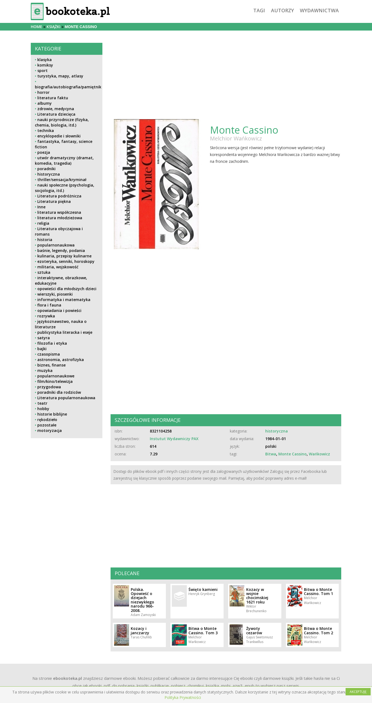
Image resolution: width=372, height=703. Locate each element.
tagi (259, 10)
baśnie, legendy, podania (61, 250)
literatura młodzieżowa (59, 217)
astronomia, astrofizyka (60, 359)
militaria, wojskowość (57, 266)
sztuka (43, 272)
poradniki (46, 168)
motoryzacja (49, 430)
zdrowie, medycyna (55, 108)
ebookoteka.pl (67, 678)
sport (42, 70)
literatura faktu (52, 97)
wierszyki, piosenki (55, 294)
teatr (42, 403)
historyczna (48, 174)
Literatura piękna (54, 201)
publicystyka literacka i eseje (64, 332)
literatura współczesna (59, 212)
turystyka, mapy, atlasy (60, 76)
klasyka (44, 59)
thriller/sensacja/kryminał (61, 179)
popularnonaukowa (56, 245)
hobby (43, 408)
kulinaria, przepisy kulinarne (64, 256)
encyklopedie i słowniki (59, 136)
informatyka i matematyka (63, 299)
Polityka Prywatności (182, 697)
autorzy (282, 10)
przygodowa (49, 386)
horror (43, 92)
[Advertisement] (66, 480)
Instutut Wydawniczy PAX (174, 438)
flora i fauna (49, 305)
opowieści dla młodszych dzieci (66, 288)
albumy (44, 103)
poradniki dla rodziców (59, 392)
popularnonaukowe (55, 375)
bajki (42, 348)
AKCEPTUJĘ (358, 691)
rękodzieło (47, 419)
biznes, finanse (51, 365)
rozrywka (46, 316)
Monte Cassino (292, 453)
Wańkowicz (319, 453)
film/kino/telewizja (55, 381)
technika (45, 130)
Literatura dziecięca (56, 114)
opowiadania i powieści (59, 310)
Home (36, 26)
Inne (41, 206)
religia (43, 223)
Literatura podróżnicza (59, 196)
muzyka (45, 370)
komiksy (45, 65)
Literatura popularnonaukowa (66, 397)
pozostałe (46, 425)
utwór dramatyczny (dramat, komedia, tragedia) (64, 160)
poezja (43, 152)
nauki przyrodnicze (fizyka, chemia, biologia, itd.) (62, 122)
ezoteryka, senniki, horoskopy (65, 261)
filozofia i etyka (52, 343)
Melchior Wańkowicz (236, 138)
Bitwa (270, 453)
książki (53, 26)
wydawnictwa (319, 10)
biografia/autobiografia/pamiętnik (68, 86)
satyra (43, 337)
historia (44, 239)
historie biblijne (52, 414)
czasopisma (48, 354)
